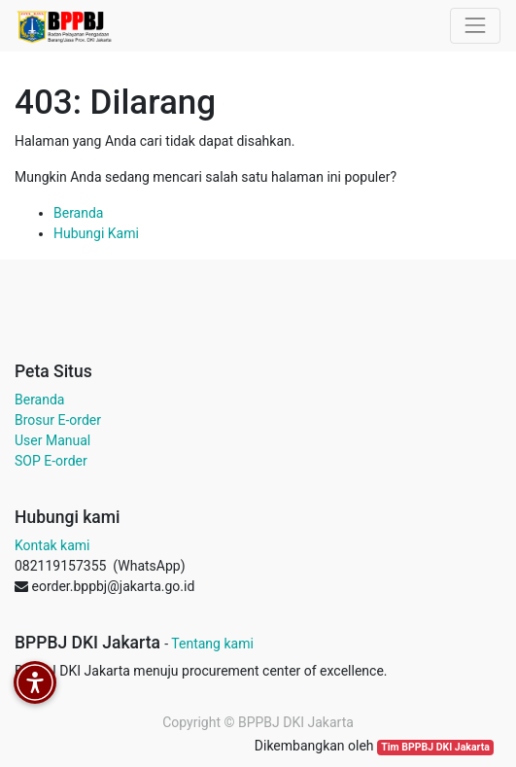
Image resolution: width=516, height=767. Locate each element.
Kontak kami (52, 545)
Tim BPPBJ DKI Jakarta (435, 747)
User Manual (52, 440)
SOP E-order (51, 461)
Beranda (78, 213)
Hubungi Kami (96, 233)
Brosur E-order (58, 420)
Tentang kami (212, 643)
